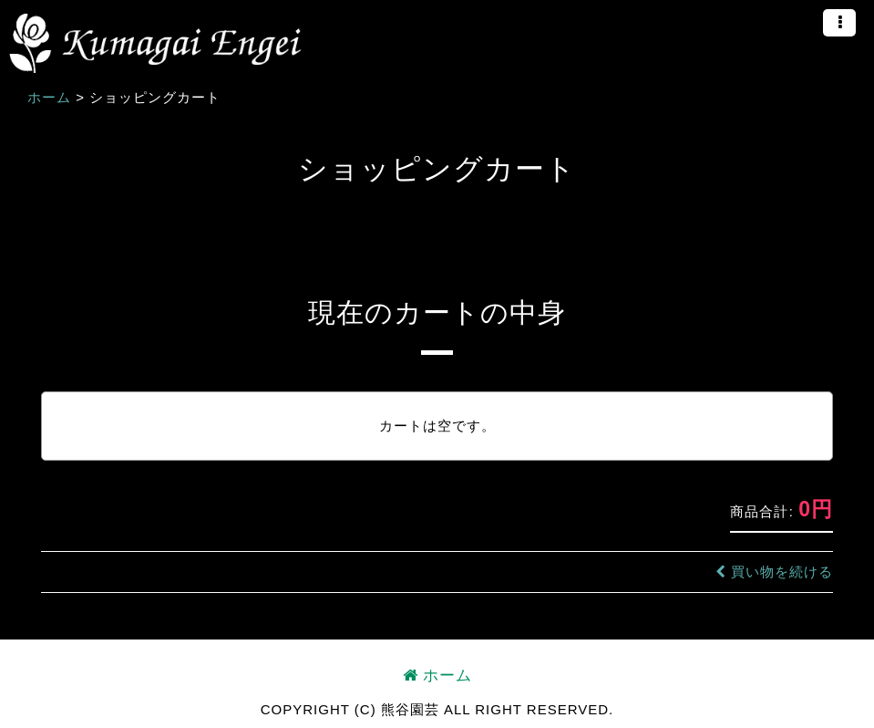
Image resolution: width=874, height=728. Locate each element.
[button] (839, 22)
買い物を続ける (774, 571)
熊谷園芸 (155, 43)
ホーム (437, 675)
